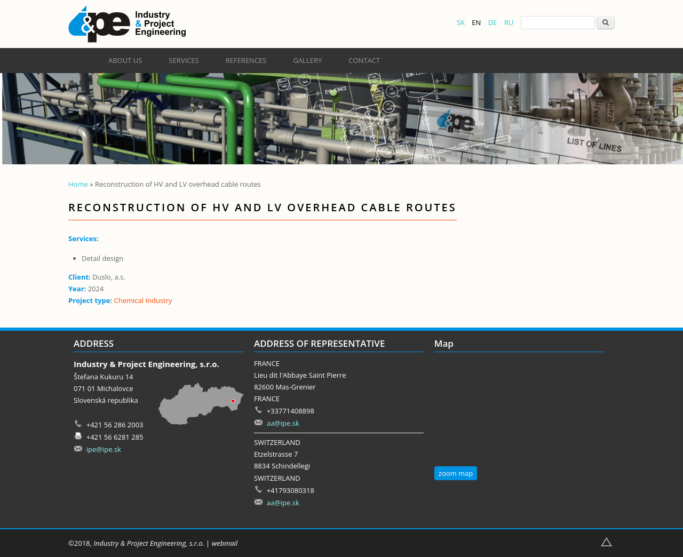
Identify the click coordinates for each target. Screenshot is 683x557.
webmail (225, 543)
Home (78, 184)
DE (492, 22)
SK (461, 22)
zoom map (456, 473)
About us (125, 60)
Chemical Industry (143, 300)
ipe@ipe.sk (103, 449)
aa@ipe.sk (283, 423)
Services (183, 60)
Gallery (307, 60)
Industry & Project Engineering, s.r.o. (148, 543)
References (246, 60)
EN (476, 22)
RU (509, 22)
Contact (364, 60)
